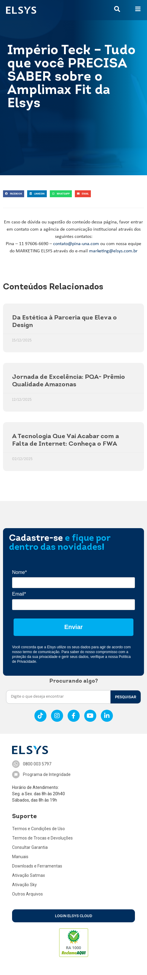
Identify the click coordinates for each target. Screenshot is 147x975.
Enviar (73, 627)
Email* (19, 594)
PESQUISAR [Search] (125, 697)
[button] (13, 193)
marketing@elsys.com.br (113, 251)
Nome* (19, 572)
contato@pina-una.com (76, 243)
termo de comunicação (41, 652)
